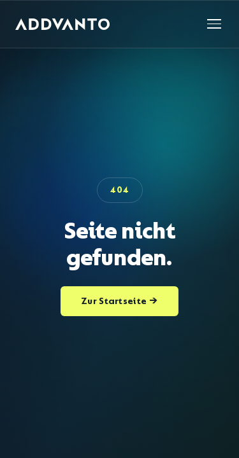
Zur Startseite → (119, 301)
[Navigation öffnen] (214, 23)
